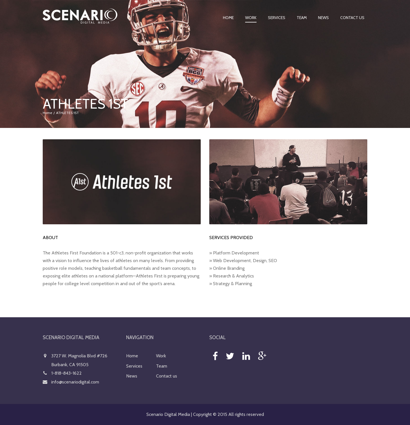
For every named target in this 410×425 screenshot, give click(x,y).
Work (251, 17)
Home (228, 17)
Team (302, 17)
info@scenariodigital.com (75, 382)
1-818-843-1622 (66, 373)
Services (276, 17)
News (323, 17)
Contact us (352, 17)
